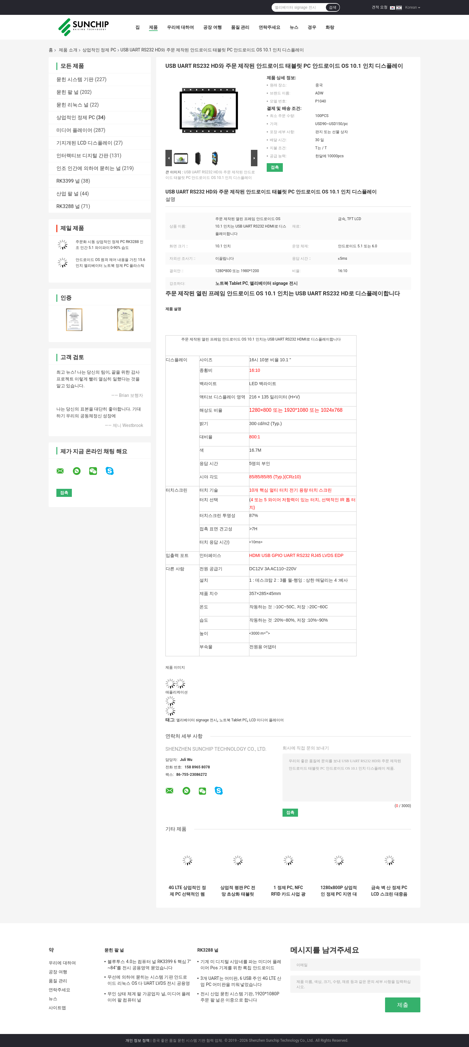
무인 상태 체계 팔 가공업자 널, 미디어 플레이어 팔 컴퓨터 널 (149, 996)
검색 (332, 7)
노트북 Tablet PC (233, 720)
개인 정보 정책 (137, 1040)
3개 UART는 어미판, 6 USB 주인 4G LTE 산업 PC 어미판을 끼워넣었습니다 (240, 981)
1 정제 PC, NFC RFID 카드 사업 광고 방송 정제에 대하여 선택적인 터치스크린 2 (288, 891)
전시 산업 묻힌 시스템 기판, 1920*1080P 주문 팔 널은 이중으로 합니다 (239, 996)
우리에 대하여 (180, 27)
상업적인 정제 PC (99, 49)
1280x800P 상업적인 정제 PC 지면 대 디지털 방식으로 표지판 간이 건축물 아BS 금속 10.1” (338, 891)
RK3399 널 (68, 181)
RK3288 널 (68, 206)
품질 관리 (240, 27)
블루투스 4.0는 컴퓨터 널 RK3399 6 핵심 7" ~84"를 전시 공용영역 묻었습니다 (149, 964)
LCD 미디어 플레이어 (266, 720)
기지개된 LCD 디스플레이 (84, 143)
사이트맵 (57, 1007)
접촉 (275, 167)
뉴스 (294, 27)
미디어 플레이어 (74, 130)
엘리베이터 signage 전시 (196, 720)
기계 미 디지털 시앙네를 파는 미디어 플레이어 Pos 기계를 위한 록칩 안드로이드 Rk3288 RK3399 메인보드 (240, 965)
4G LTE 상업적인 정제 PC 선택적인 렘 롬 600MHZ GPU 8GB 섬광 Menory (187, 891)
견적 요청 (380, 7)
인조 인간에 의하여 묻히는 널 (88, 168)
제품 (153, 27)
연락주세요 (269, 27)
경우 (312, 27)
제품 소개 (68, 49)
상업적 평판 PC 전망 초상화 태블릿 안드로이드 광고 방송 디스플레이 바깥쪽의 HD (237, 891)
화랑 (330, 27)
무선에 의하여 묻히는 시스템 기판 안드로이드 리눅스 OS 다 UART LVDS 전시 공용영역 (148, 981)
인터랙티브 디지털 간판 (82, 156)
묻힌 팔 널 (67, 92)
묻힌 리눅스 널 (72, 105)
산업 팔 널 (67, 194)
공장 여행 (212, 27)
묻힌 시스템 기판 (75, 79)
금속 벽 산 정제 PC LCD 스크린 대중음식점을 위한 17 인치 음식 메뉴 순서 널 (389, 891)
